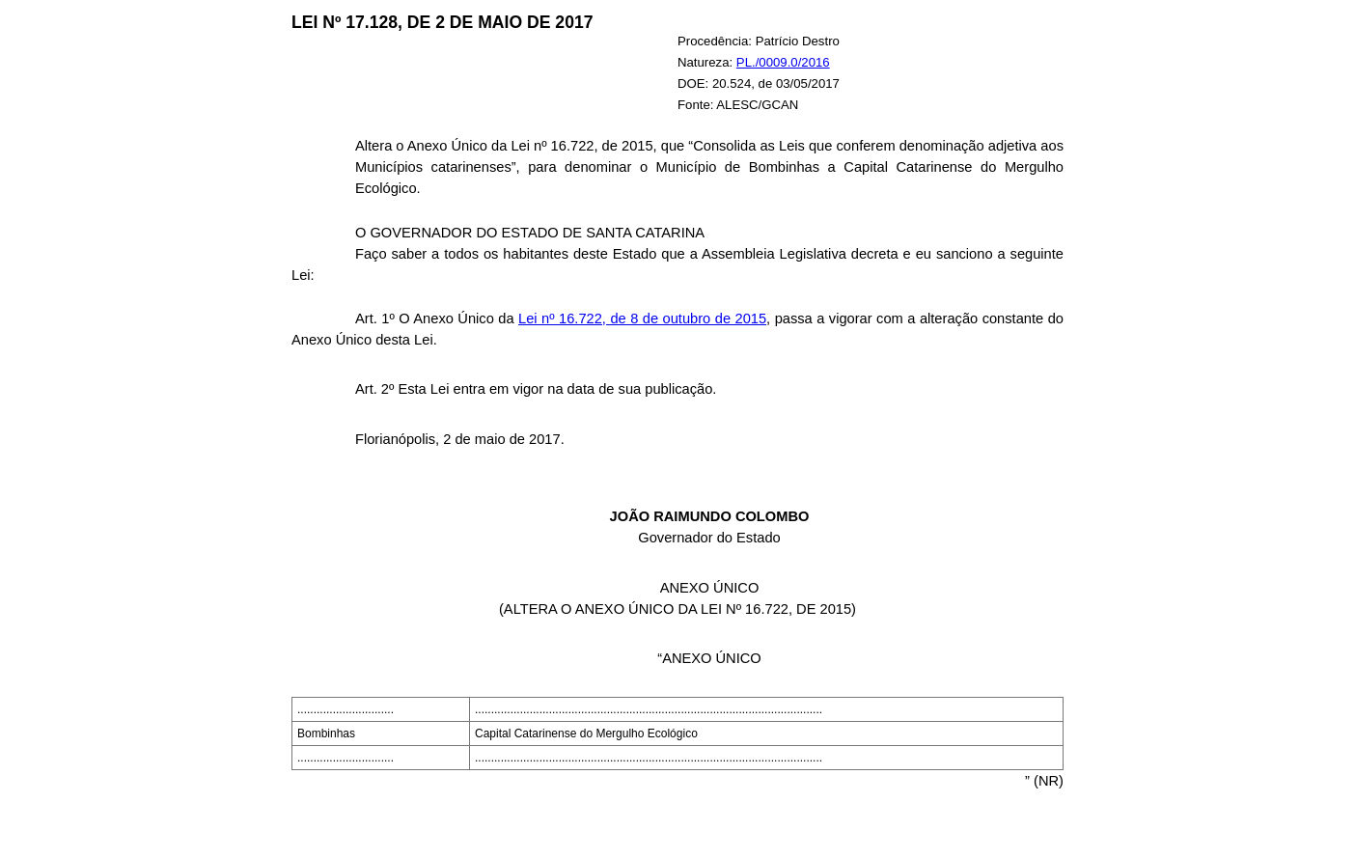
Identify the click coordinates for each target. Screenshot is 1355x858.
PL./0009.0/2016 (783, 62)
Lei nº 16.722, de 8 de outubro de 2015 (642, 318)
